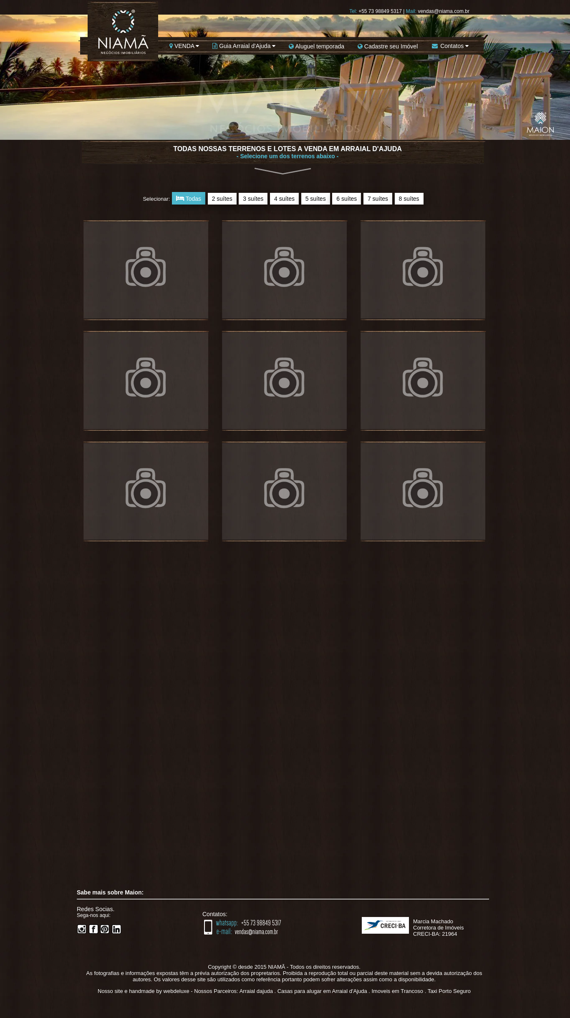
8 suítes (409, 198)
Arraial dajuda (256, 991)
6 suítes (346, 198)
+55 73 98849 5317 (380, 11)
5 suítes (315, 198)
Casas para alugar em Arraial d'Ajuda (322, 991)
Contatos (450, 46)
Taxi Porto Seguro (449, 991)
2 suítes (222, 198)
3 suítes (253, 198)
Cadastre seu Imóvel (388, 46)
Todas (188, 198)
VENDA (184, 46)
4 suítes (284, 198)
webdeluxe (176, 991)
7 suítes (378, 198)
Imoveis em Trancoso (397, 991)
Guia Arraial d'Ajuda (243, 46)
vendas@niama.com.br (443, 11)
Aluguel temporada (316, 46)
